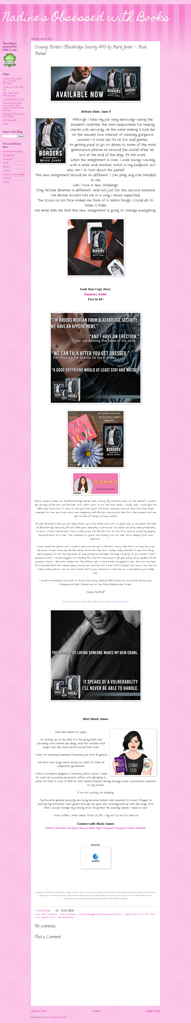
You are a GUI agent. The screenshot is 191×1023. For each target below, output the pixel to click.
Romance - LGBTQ (122, 914)
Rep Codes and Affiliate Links (10, 94)
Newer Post (39, 1011)
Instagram (120, 828)
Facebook (73, 828)
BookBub (141, 828)
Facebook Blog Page (12, 151)
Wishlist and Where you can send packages (12, 81)
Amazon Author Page (90, 828)
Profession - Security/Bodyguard (83, 914)
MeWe (6, 182)
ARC (44, 914)
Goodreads (108, 828)
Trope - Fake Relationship (61, 917)
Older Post (153, 1011)
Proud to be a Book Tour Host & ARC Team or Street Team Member (13, 107)
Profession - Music (56, 914)
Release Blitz (106, 914)
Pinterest (7, 178)
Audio (102, 294)
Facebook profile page (14, 174)
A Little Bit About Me (13, 99)
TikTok (5, 163)
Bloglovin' (7, 167)
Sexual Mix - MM (140, 914)
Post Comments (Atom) (55, 1017)
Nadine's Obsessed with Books (86, 18)
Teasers (44, 917)
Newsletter (60, 828)
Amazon (90, 294)
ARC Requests (10, 120)
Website (49, 828)
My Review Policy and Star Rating (14, 115)
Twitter (131, 828)
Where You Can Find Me (13, 88)
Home (96, 1011)
